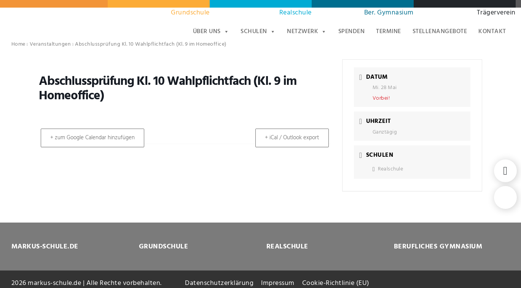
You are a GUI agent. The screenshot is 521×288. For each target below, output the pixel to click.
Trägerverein (496, 12)
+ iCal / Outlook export (291, 137)
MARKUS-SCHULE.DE (44, 246)
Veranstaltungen (50, 44)
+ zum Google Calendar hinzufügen (94, 137)
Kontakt (492, 32)
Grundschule (190, 12)
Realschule (295, 12)
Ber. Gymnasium (389, 12)
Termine (388, 32)
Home (18, 44)
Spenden (351, 32)
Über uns (211, 31)
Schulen (258, 31)
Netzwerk (307, 31)
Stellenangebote (440, 32)
